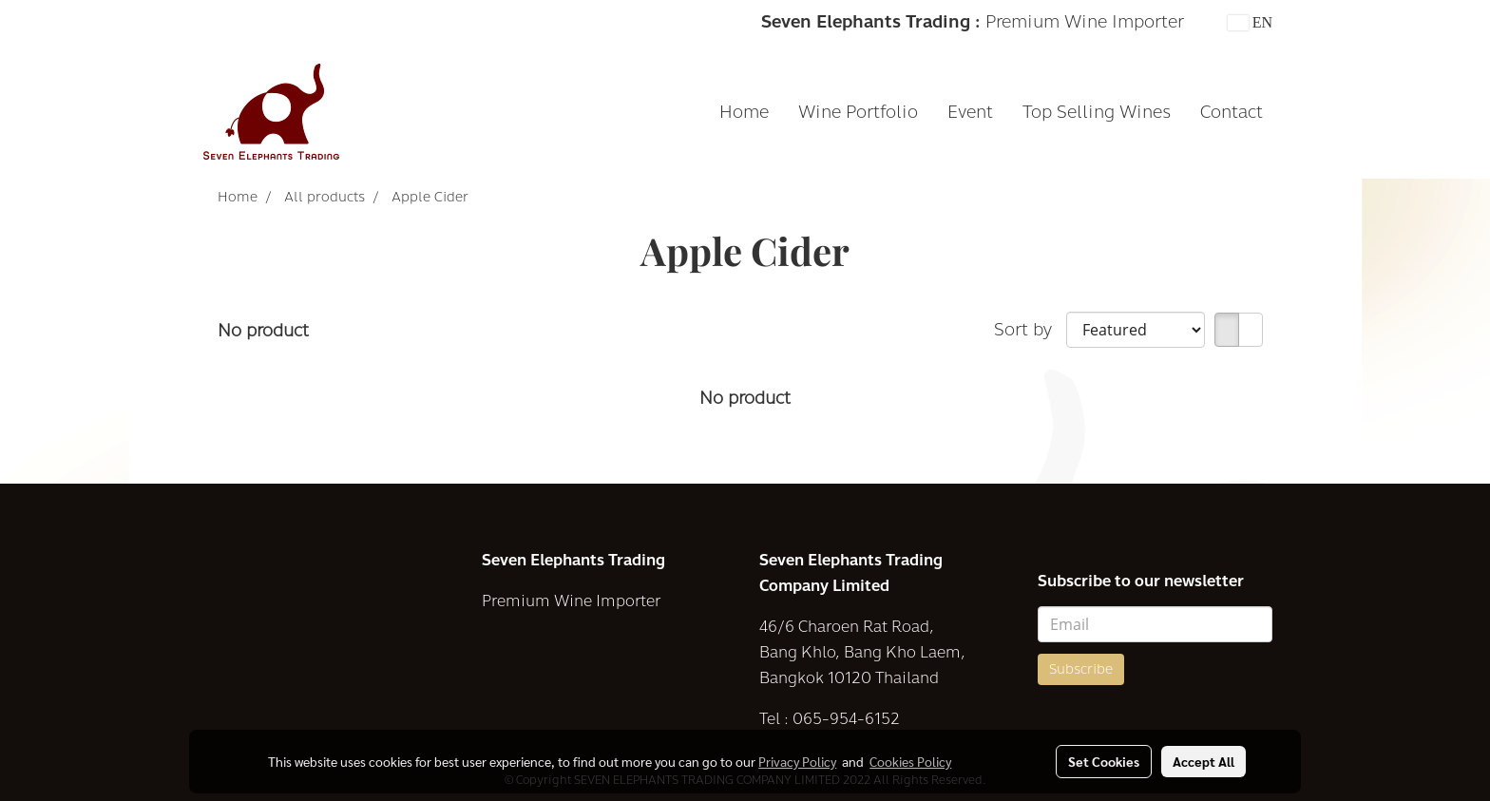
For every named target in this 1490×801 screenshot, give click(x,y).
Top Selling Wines (1096, 112)
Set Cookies (1103, 761)
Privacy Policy (797, 761)
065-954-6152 (846, 719)
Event (970, 112)
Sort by (1030, 330)
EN (1250, 22)
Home (744, 112)
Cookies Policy (910, 761)
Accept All (1203, 761)
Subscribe (1081, 669)
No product (263, 331)
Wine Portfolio (858, 112)
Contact (1231, 112)
